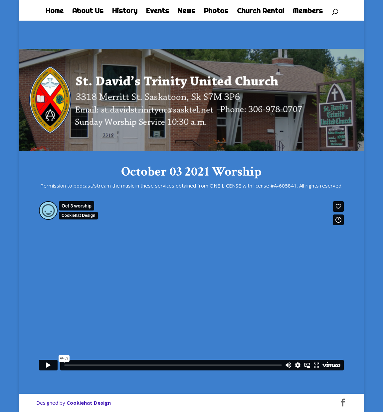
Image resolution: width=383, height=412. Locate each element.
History (124, 11)
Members (308, 11)
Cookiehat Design (89, 402)
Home (55, 11)
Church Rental (260, 11)
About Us (87, 11)
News (186, 11)
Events (157, 11)
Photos (216, 11)
